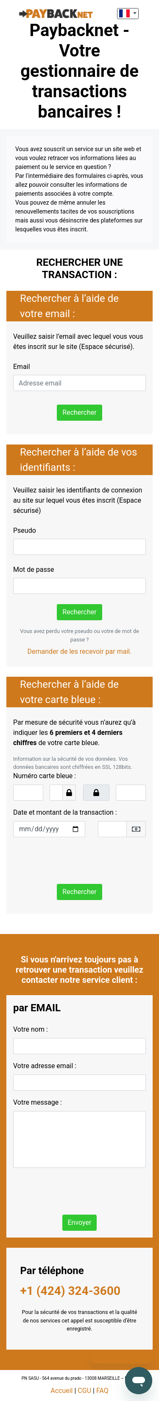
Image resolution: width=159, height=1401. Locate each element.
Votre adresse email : (44, 1066)
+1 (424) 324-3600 (70, 1291)
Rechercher (79, 412)
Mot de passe (33, 569)
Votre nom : (30, 1029)
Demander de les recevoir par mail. (80, 651)
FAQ (102, 1391)
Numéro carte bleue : (44, 776)
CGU (84, 1391)
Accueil (61, 1391)
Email (21, 367)
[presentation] (77, 860)
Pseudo (24, 530)
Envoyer (80, 1222)
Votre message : (37, 1102)
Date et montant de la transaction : (65, 812)
